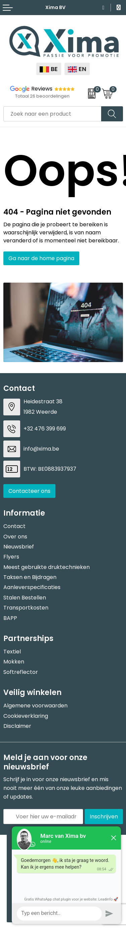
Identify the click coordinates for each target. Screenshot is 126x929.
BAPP (10, 618)
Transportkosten (25, 608)
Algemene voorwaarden (35, 705)
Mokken (13, 661)
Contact (14, 526)
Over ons (15, 536)
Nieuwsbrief (18, 546)
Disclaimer (17, 726)
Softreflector (20, 672)
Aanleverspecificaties (31, 587)
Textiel (12, 651)
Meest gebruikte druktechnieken (46, 567)
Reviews (41, 89)
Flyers (11, 557)
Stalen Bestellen (24, 597)
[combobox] (52, 113)
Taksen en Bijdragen (29, 577)
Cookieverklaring (25, 716)
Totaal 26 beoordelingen (42, 96)
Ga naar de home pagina (41, 258)
